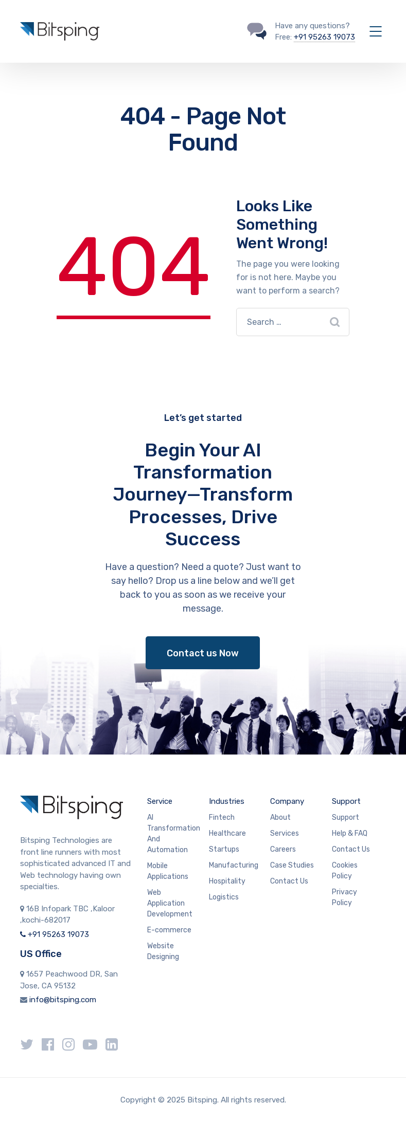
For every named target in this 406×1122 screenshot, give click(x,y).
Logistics (224, 897)
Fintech (222, 817)
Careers (283, 849)
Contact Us (289, 881)
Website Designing (163, 951)
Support (346, 801)
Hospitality (227, 881)
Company (287, 801)
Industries (226, 801)
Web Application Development (169, 903)
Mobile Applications (167, 871)
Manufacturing (233, 865)
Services (284, 833)
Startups (224, 849)
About (280, 817)
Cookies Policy (345, 870)
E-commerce (169, 930)
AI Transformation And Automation (173, 833)
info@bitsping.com (62, 999)
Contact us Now (203, 653)
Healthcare (227, 833)
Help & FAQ (349, 833)
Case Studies (292, 865)
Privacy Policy (344, 897)
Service (159, 801)
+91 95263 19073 (324, 37)
